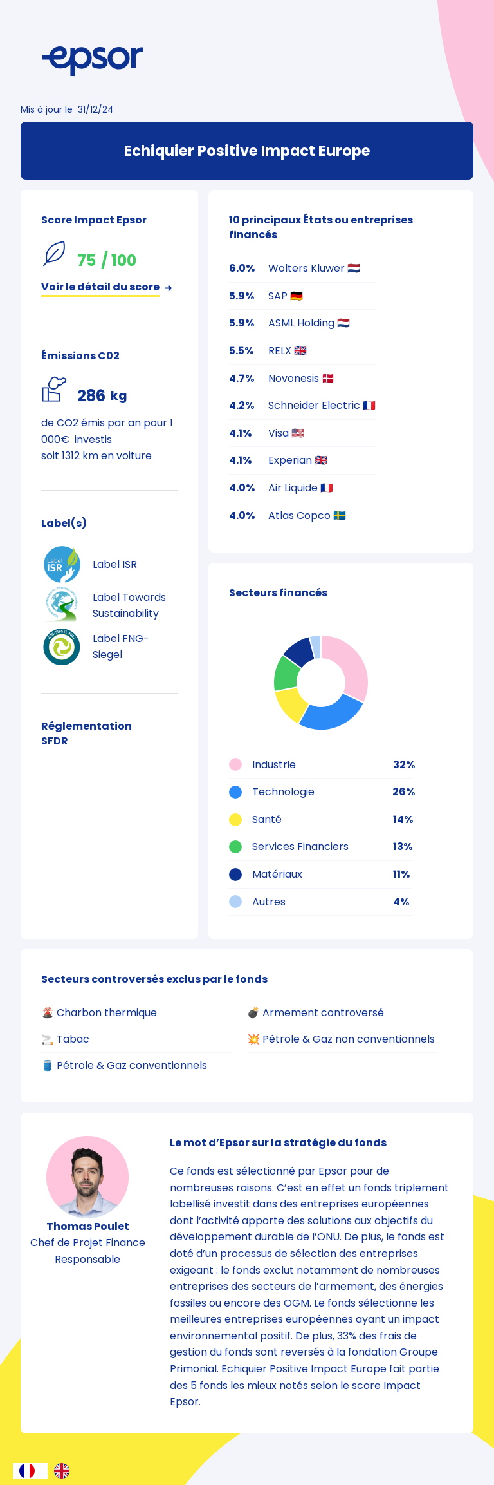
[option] (65, 1471)
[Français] (30, 1471)
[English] (65, 1471)
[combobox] (30, 1471)
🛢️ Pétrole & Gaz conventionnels (124, 1065)
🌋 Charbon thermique (99, 1012)
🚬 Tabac (65, 1039)
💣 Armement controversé (315, 1012)
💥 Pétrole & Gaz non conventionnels (341, 1039)
